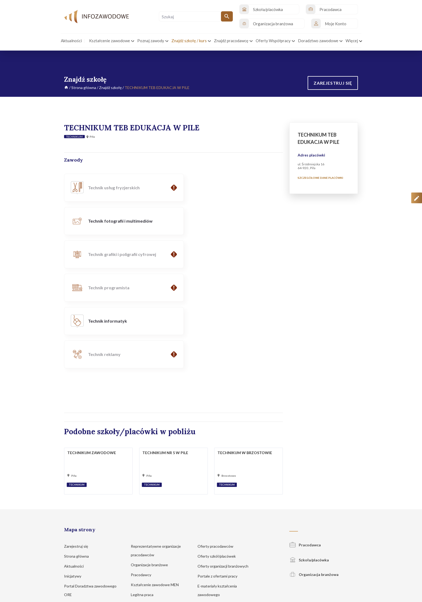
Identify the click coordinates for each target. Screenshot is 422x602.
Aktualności (76, 466)
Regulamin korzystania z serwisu (304, 569)
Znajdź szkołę (110, 87)
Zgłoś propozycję (346, 569)
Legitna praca (142, 494)
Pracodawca (305, 445)
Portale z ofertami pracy (220, 476)
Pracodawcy (143, 474)
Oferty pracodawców (218, 446)
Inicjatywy (75, 476)
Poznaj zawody (79, 504)
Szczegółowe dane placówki (320, 177)
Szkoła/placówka (309, 460)
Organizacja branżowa (314, 474)
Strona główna (83, 87)
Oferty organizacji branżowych (226, 466)
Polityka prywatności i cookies (254, 569)
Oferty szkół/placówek (219, 456)
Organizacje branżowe (152, 464)
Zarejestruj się (78, 446)
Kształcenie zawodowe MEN (157, 484)
